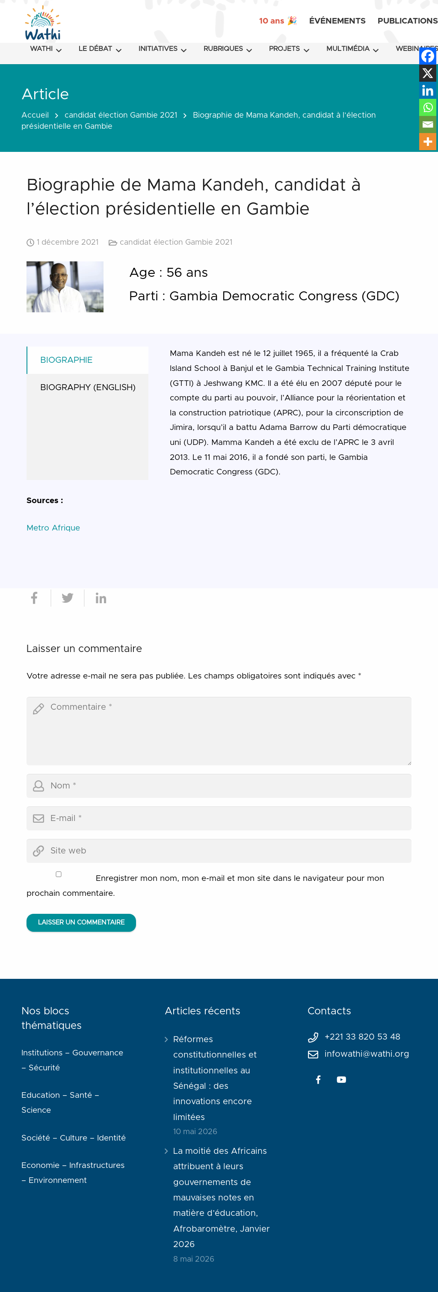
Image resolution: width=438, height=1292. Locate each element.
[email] (219, 818)
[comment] (219, 731)
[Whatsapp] (427, 107)
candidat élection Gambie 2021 (121, 115)
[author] (219, 786)
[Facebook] (427, 56)
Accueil (35, 115)
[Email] (427, 124)
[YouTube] (341, 1079)
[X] (427, 73)
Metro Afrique (53, 528)
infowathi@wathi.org (367, 1054)
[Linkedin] (427, 90)
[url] (219, 851)
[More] (427, 141)
